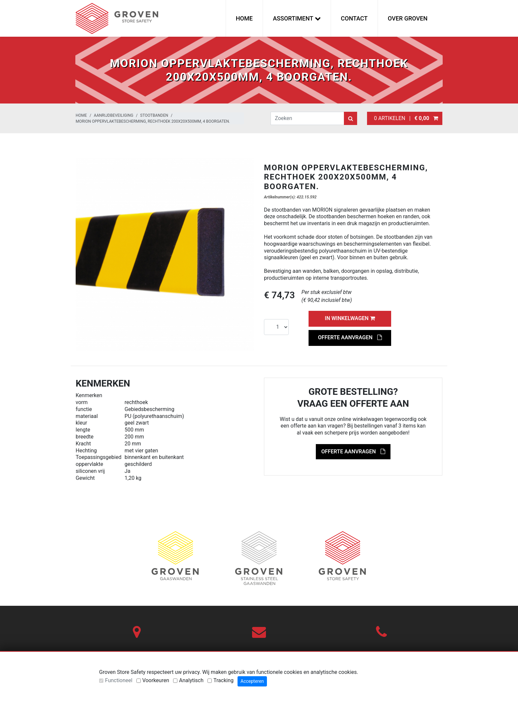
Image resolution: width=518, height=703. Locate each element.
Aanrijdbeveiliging (113, 115)
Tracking (223, 680)
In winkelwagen (350, 318)
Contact (354, 18)
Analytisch (191, 680)
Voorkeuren (155, 680)
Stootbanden (154, 115)
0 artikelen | (404, 118)
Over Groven (407, 18)
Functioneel (118, 680)
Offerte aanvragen (350, 337)
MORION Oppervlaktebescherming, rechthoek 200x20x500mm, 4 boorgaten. (153, 121)
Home (244, 18)
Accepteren (252, 681)
